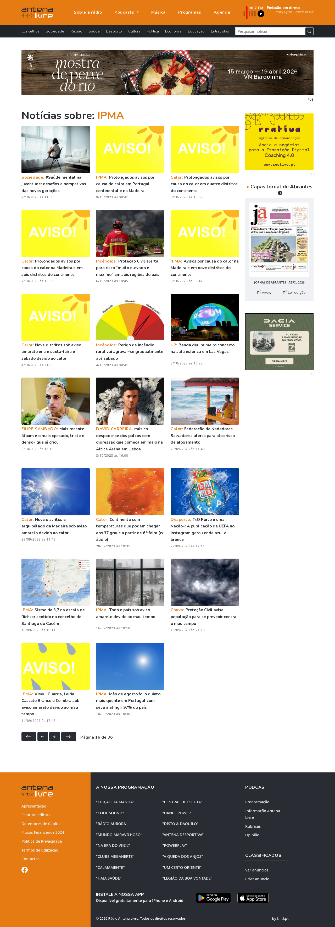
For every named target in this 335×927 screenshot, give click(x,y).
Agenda (222, 12)
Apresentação (33, 806)
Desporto (114, 31)
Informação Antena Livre (262, 814)
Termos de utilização (39, 850)
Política (153, 31)
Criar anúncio (257, 878)
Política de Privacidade (41, 841)
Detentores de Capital (40, 823)
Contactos (30, 858)
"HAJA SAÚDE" (108, 878)
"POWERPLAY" (174, 845)
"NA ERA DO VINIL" (113, 845)
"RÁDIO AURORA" (111, 823)
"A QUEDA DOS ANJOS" (182, 856)
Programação (257, 801)
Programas (189, 12)
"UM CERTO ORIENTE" (182, 867)
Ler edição (294, 292)
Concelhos (30, 31)
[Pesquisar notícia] (270, 31)
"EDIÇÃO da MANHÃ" (115, 801)
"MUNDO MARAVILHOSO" (119, 834)
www (264, 292)
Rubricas (253, 826)
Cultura (134, 31)
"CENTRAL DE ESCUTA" (182, 801)
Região (76, 31)
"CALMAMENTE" (110, 867)
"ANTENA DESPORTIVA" (183, 834)
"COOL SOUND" (110, 812)
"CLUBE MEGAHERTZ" (115, 856)
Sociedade (55, 31)
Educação (196, 31)
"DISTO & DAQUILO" (180, 823)
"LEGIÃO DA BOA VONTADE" (187, 878)
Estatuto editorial (37, 814)
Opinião (252, 834)
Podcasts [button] (125, 12)
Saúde (94, 31)
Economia (173, 31)
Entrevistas (220, 31)
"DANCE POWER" (177, 812)
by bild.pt (280, 918)
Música (158, 12)
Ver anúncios (257, 870)
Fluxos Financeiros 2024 (42, 832)
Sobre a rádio (88, 12)
